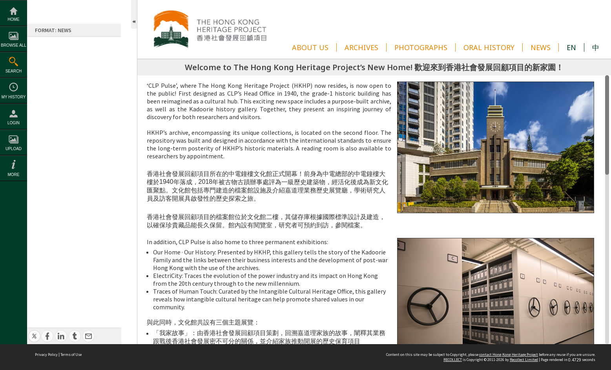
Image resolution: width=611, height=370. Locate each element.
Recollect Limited (524, 359)
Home (14, 19)
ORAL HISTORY (488, 47)
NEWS (541, 47)
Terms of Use (71, 354)
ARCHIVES (361, 47)
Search (13, 71)
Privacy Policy (46, 354)
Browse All (13, 45)
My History (14, 97)
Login (13, 123)
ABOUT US (310, 47)
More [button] (14, 174)
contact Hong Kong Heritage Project (508, 354)
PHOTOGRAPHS (420, 47)
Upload (13, 149)
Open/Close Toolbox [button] (134, 14)
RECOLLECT (452, 359)
